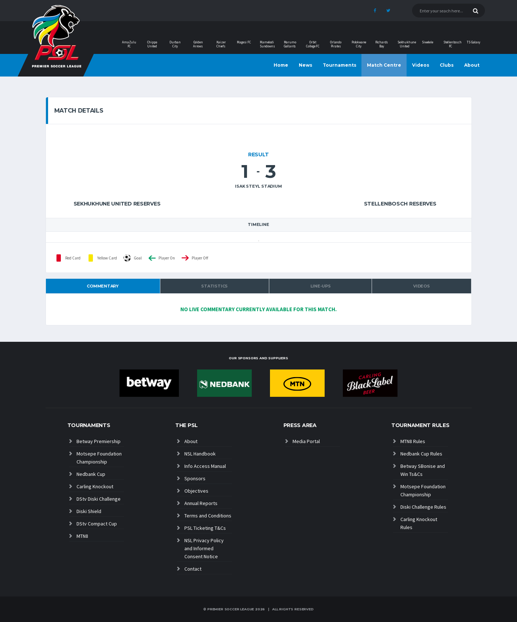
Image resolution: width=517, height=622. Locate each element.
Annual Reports (201, 503)
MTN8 (82, 536)
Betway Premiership (99, 441)
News (305, 65)
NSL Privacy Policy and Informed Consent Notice (204, 548)
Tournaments (339, 65)
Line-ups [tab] (320, 286)
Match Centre (384, 65)
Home (281, 65)
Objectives (196, 491)
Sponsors (194, 478)
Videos (420, 65)
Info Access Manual (205, 466)
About (471, 65)
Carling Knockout (95, 486)
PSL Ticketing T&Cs (205, 528)
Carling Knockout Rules (418, 523)
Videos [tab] (421, 286)
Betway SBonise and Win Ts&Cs (422, 470)
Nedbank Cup (91, 474)
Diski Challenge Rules (423, 507)
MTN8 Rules (412, 441)
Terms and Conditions (207, 515)
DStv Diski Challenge (99, 499)
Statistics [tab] (214, 286)
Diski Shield (89, 511)
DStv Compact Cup (97, 523)
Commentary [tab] (103, 286)
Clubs (447, 65)
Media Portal (306, 441)
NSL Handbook (200, 453)
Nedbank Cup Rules (421, 453)
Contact (192, 569)
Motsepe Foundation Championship (99, 457)
